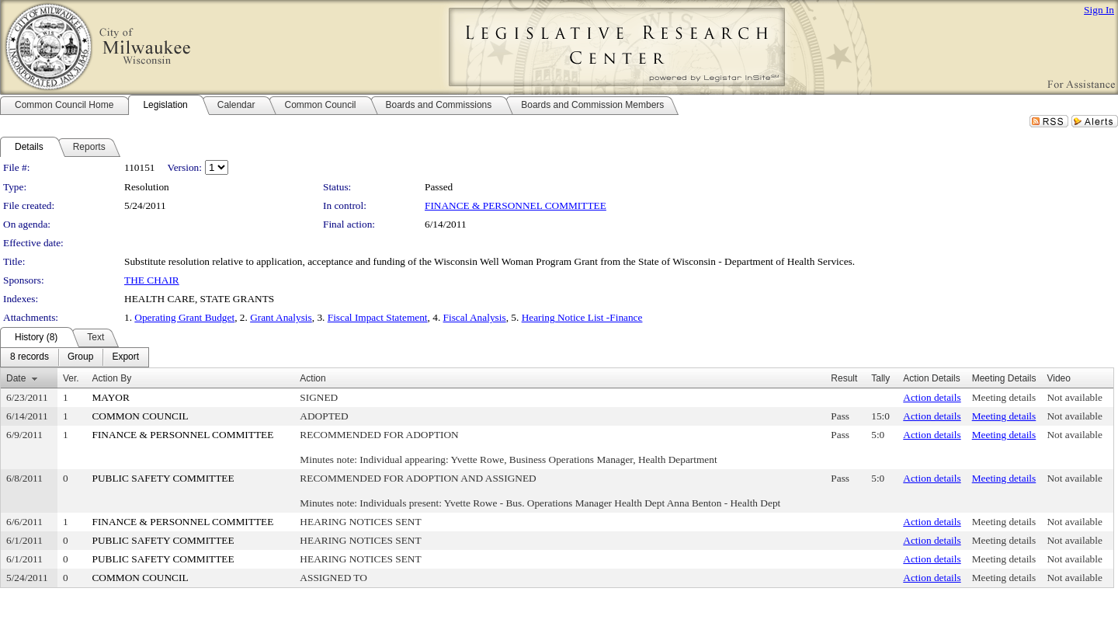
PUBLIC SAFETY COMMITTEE (163, 478)
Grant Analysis (281, 317)
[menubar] (74, 357)
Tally (880, 378)
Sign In (1099, 10)
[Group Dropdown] (80, 357)
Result (844, 378)
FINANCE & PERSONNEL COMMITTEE (515, 205)
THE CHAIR (151, 280)
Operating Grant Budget (184, 317)
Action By (111, 378)
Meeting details (1004, 397)
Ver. (71, 378)
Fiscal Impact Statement (378, 317)
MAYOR (110, 397)
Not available (1074, 397)
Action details (931, 397)
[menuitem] (29, 357)
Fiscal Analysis (474, 317)
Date (16, 378)
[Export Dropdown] (125, 357)
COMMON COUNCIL (140, 416)
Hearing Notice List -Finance (582, 317)
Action (312, 378)
